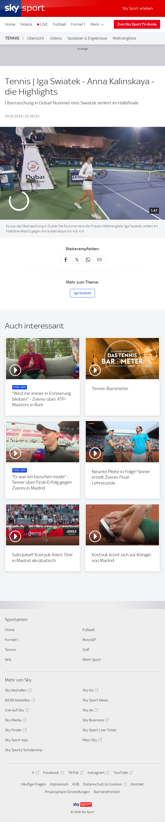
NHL (8, 659)
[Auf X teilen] (77, 259)
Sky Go (89, 691)
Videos (26, 24)
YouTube (122, 773)
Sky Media (15, 721)
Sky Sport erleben (137, 8)
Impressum (59, 784)
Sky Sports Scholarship (23, 750)
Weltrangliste (124, 38)
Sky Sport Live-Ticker (99, 730)
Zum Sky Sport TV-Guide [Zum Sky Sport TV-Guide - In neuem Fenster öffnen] (136, 24)
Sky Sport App (16, 740)
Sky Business (95, 721)
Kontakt (137, 784)
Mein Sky (91, 741)
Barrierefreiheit (107, 792)
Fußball (59, 24)
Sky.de (89, 711)
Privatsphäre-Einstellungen (67, 792)
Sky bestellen (17, 691)
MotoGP (89, 640)
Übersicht (35, 38)
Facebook (53, 773)
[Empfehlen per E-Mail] (99, 259)
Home (10, 24)
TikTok (75, 773)
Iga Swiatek (82, 293)
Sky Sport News (95, 700)
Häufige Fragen (33, 784)
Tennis (12, 38)
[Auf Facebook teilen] (65, 259)
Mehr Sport (91, 659)
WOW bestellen (19, 701)
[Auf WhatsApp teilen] (88, 259)
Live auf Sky (16, 711)
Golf (85, 649)
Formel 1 (78, 24)
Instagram (98, 773)
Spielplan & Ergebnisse (87, 38)
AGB (75, 784)
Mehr (98, 24)
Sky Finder (15, 731)
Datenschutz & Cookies (104, 785)
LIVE (44, 24)
